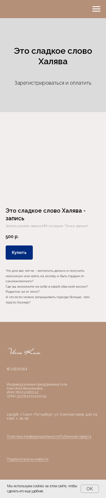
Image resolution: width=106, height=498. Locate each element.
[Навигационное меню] (96, 9)
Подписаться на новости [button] (27, 459)
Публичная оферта (75, 437)
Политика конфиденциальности (33, 437)
